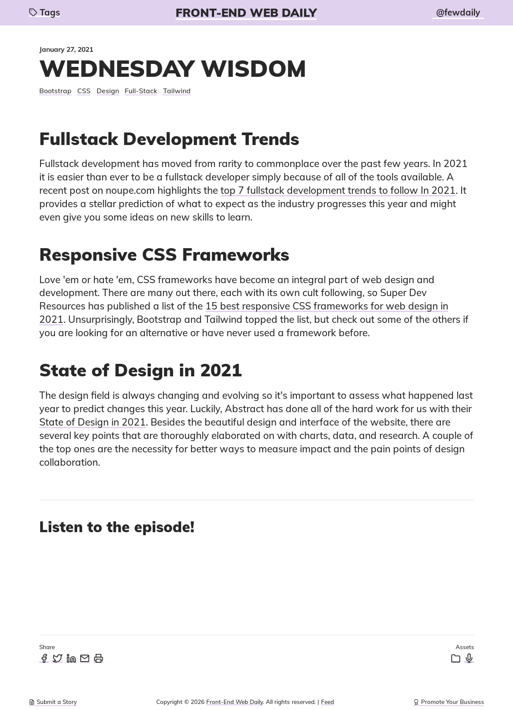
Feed (327, 701)
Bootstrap (55, 90)
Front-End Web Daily (246, 12)
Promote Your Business (448, 701)
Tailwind (177, 90)
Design (108, 90)
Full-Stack (141, 90)
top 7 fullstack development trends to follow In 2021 (338, 190)
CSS (84, 90)
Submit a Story (53, 701)
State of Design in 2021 (92, 422)
